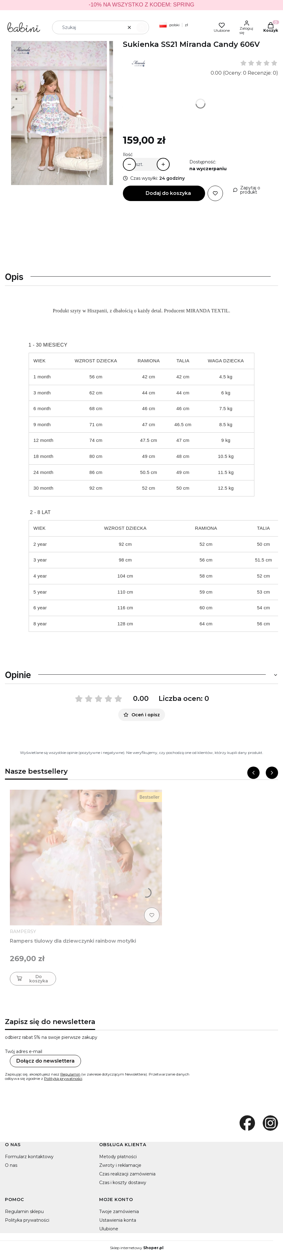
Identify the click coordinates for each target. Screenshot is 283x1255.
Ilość (128, 154)
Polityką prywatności (63, 1078)
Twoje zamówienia (119, 1211)
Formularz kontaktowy (29, 1156)
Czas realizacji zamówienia (127, 1174)
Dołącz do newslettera (45, 1061)
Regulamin (70, 1074)
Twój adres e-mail (23, 1051)
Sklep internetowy (137, 1248)
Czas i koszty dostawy (122, 1182)
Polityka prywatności (27, 1220)
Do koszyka (31, 979)
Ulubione (108, 1229)
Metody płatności (118, 1156)
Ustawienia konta (117, 1220)
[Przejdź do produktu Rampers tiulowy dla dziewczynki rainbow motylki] (86, 857)
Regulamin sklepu (24, 1211)
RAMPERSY (23, 931)
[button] (142, 27)
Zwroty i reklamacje (120, 1165)
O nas (11, 1165)
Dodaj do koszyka (168, 193)
